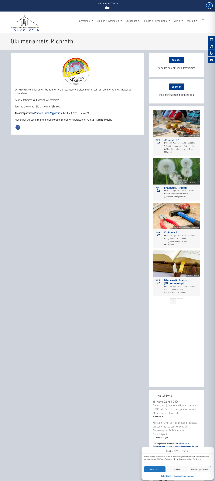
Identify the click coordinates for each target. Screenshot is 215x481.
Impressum (190, 476)
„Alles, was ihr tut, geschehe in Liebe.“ (170, 382)
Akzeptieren (154, 469)
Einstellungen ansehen (200, 469)
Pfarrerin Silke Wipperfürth (48, 113)
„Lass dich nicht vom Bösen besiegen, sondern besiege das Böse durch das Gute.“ (174, 413)
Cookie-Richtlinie (166, 476)
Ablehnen (177, 469)
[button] (17, 127)
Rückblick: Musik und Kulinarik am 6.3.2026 (173, 444)
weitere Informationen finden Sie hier (182, 359)
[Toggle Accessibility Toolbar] (209, 5)
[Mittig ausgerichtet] (107, 8)
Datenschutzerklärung (179, 476)
